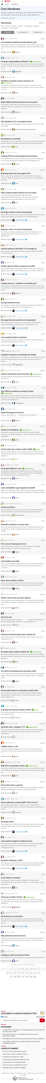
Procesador (4, 28)
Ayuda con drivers (8, 507)
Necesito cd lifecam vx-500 (11, 860)
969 (27, 976)
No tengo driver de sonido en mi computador (18, 320)
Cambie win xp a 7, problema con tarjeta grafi (18, 283)
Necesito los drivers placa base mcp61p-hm (18, 634)
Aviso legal (23, 1075)
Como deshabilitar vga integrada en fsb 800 (18, 488)
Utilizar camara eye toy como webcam (16, 598)
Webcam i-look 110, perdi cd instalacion (16, 229)
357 (23, 969)
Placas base (28, 26)
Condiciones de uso (21, 1073)
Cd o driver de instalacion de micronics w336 (18, 671)
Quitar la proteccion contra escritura (15, 374)
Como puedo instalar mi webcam (14, 337)
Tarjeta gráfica (13, 28)
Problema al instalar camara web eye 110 (17, 81)
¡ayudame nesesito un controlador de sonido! (18, 355)
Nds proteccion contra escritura (13, 936)
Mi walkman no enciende (11, 139)
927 (23, 976)
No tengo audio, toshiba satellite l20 (15, 652)
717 (11, 973)
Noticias (4, 1017)
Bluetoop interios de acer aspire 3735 (15, 173)
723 (35, 973)
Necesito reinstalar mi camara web (14, 524)
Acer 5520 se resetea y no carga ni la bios (17, 391)
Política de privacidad (32, 1073)
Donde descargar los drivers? (12, 413)
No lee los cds (6, 617)
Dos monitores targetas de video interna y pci (18, 42)
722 (31, 973)
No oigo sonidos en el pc (10, 303)
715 (39, 969)
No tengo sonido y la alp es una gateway (16, 212)
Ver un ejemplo (40, 1017)
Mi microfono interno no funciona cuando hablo (19, 690)
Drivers (7, 26)
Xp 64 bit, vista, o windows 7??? (13, 727)
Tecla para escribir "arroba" (11, 897)
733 (39, 973)
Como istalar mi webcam (11, 878)
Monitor (20, 26)
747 (11, 976)
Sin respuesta (23, 32)
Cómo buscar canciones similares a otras (15, 1054)
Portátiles (36, 26)
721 (27, 973)
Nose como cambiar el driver (12, 580)
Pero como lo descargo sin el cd (13, 544)
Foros (7, 4)
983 (31, 976)
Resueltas (38, 32)
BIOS (2, 26)
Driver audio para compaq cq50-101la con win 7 (19, 802)
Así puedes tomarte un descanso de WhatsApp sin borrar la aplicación (24, 1038)
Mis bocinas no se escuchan (12, 916)
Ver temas (12, 18)
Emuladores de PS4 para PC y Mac (13, 1057)
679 (35, 969)
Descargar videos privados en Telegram (14, 1067)
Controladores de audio (10, 561)
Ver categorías (5, 18)
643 (31, 969)
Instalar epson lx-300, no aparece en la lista (18, 266)
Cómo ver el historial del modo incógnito (15, 1051)
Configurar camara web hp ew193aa (15, 955)
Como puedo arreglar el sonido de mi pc (16, 841)
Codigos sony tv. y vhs (9, 746)
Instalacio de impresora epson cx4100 (16, 710)
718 (15, 973)
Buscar (42, 23)
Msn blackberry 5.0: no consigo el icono (16, 121)
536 (27, 969)
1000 (34, 976)
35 (11, 969)
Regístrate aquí (6, 1073)
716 (7, 973)
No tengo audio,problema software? (15, 61)
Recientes (7, 32)
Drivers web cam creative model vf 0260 (16, 449)
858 (19, 976)
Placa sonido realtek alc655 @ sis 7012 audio (18, 193)
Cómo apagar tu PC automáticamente (14, 1062)
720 (23, 973)
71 (15, 969)
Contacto (42, 1073)
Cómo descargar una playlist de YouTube (15, 1065)
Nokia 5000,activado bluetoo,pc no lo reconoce (19, 102)
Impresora (14, 26)
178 (19, 969)
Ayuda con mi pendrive (10, 430)
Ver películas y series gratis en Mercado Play (16, 1059)
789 (15, 976)
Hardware (14, 4)
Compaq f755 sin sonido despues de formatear (19, 156)
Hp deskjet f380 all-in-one (11, 468)
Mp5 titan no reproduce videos (13, 766)
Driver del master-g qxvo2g (11, 785)
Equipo (12, 1073)
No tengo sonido (7, 822)
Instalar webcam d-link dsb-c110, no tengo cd (18, 249)
